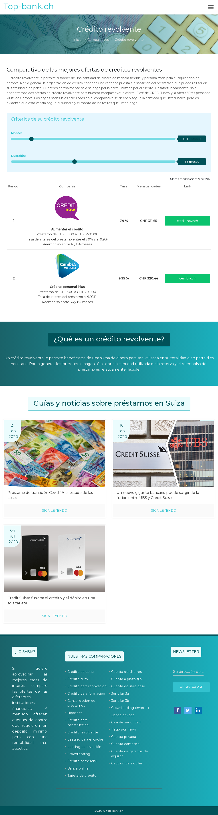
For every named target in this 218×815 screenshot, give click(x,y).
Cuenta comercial (125, 744)
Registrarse (191, 687)
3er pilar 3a (120, 694)
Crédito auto (77, 679)
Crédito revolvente (82, 732)
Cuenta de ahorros (126, 672)
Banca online (78, 768)
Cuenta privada (123, 737)
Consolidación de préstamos (81, 703)
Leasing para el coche (85, 739)
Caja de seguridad (126, 722)
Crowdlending (78, 754)
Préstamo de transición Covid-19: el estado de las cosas (50, 495)
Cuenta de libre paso (128, 686)
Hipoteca (75, 713)
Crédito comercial (82, 761)
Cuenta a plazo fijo (126, 679)
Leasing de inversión (84, 747)
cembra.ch (187, 278)
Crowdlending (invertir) (130, 708)
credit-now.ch (187, 221)
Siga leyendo (55, 510)
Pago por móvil (124, 729)
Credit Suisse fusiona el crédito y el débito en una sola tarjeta (51, 600)
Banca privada (123, 715)
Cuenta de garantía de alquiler (129, 753)
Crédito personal (81, 672)
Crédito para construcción (78, 722)
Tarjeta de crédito (82, 776)
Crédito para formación (86, 694)
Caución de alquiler (127, 763)
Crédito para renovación (87, 686)
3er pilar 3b (120, 701)
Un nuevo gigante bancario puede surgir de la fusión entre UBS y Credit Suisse (158, 495)
